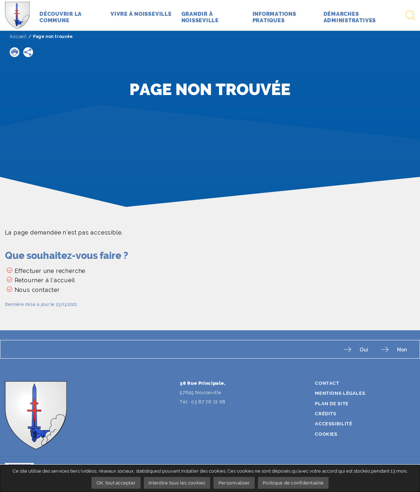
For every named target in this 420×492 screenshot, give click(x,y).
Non (402, 349)
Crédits (325, 413)
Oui (364, 349)
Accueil (18, 36)
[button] (14, 52)
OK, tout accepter (116, 483)
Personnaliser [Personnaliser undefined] (234, 483)
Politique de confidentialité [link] (293, 483)
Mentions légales (340, 393)
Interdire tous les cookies (177, 483)
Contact (327, 383)
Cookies (326, 434)
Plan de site (332, 403)
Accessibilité (333, 423)
